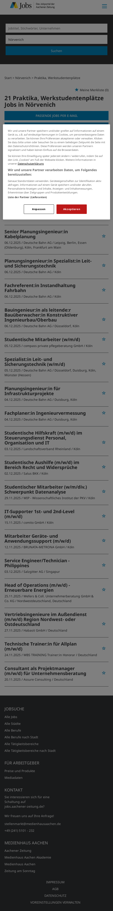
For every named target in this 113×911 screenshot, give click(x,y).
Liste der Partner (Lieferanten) (27, 197)
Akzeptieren (71, 209)
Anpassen (39, 209)
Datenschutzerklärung (31, 163)
